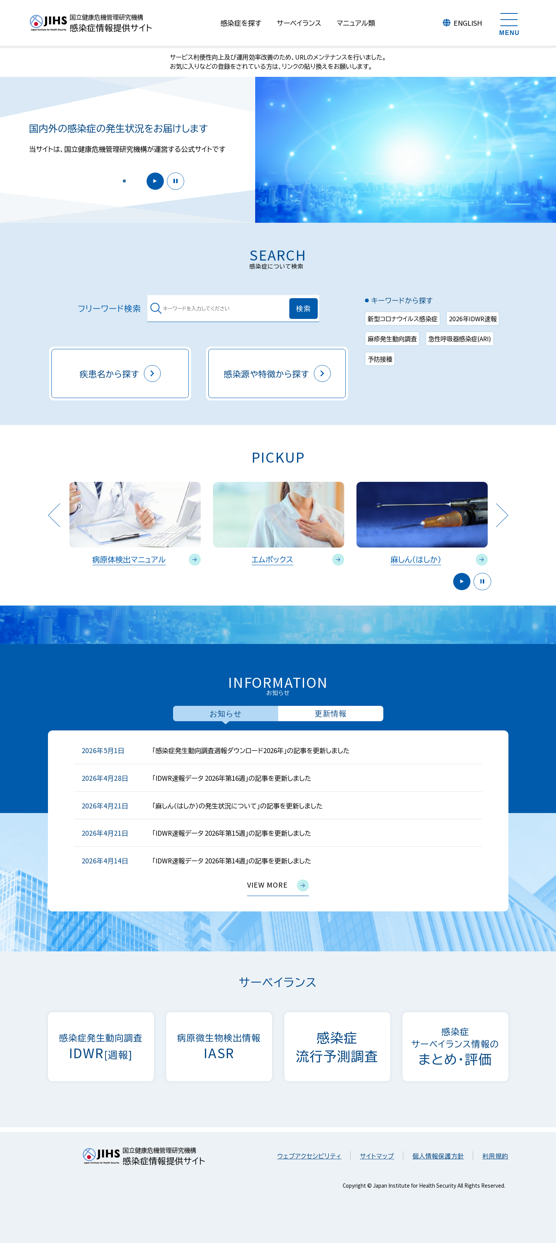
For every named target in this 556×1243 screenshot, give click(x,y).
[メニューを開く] (509, 23)
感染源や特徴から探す (277, 373)
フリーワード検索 (109, 308)
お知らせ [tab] (226, 713)
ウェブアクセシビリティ (309, 1155)
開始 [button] (152, 180)
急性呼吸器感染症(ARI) (459, 338)
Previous (54, 515)
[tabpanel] (278, 820)
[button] (124, 180)
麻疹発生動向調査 (392, 338)
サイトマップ (377, 1155)
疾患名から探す (120, 373)
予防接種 (380, 358)
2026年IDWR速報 (473, 318)
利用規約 (495, 1155)
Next (502, 515)
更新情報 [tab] (331, 713)
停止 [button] (174, 180)
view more (278, 885)
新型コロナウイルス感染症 (402, 318)
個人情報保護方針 (438, 1155)
